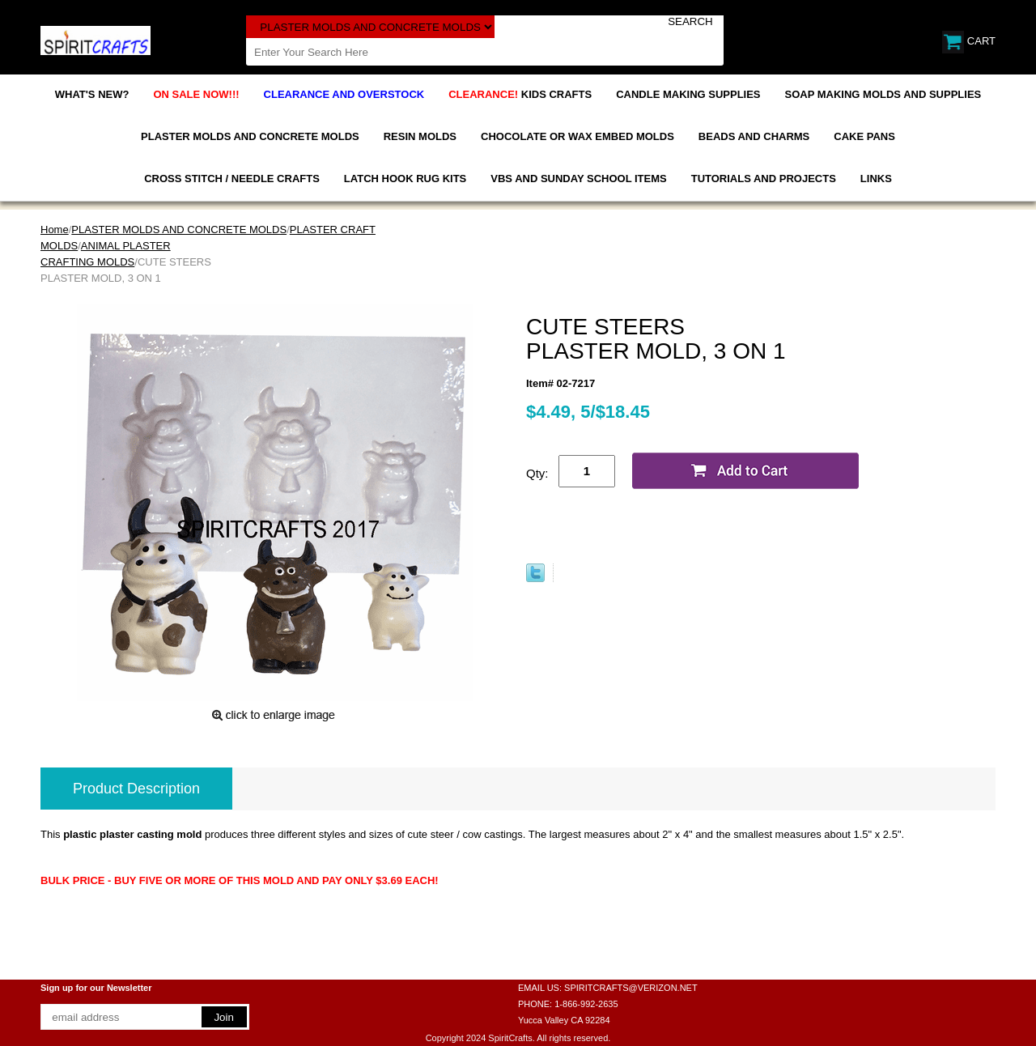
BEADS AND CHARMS (753, 136)
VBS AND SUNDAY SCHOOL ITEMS (578, 178)
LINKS (876, 178)
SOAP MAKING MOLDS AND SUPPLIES (883, 94)
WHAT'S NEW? (92, 94)
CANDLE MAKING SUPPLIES (688, 94)
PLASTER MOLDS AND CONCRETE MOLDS (250, 136)
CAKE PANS (864, 136)
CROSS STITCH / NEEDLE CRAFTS (232, 178)
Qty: (537, 473)
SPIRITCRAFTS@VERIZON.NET (631, 988)
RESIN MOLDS (420, 136)
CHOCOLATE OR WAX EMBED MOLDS (577, 136)
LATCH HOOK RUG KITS (405, 178)
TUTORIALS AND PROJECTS (763, 178)
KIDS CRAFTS (520, 94)
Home (54, 229)
